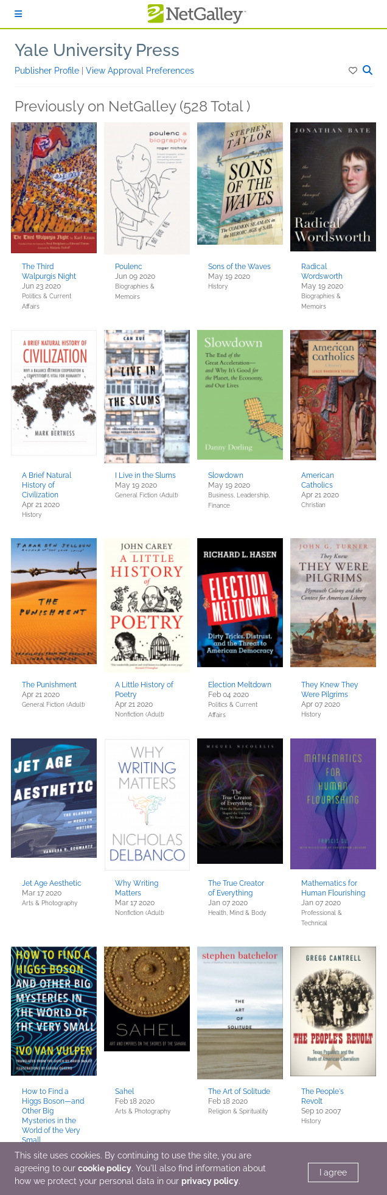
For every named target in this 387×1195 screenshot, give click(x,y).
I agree (333, 1172)
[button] (354, 70)
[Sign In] (18, 14)
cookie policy (104, 1168)
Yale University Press (97, 50)
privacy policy (210, 1181)
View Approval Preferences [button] (140, 70)
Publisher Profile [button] (48, 70)
